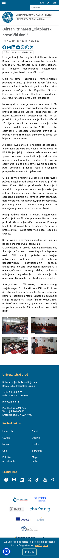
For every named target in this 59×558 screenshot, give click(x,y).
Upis (4, 450)
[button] (6, 551)
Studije (4, 437)
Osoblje (34, 437)
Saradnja (34, 450)
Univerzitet (4, 431)
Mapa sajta (34, 457)
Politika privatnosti (4, 457)
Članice (34, 431)
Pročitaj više (41, 545)
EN (54, 2)
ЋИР (42, 2)
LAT (49, 2)
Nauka (4, 444)
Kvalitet (34, 444)
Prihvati (29, 552)
